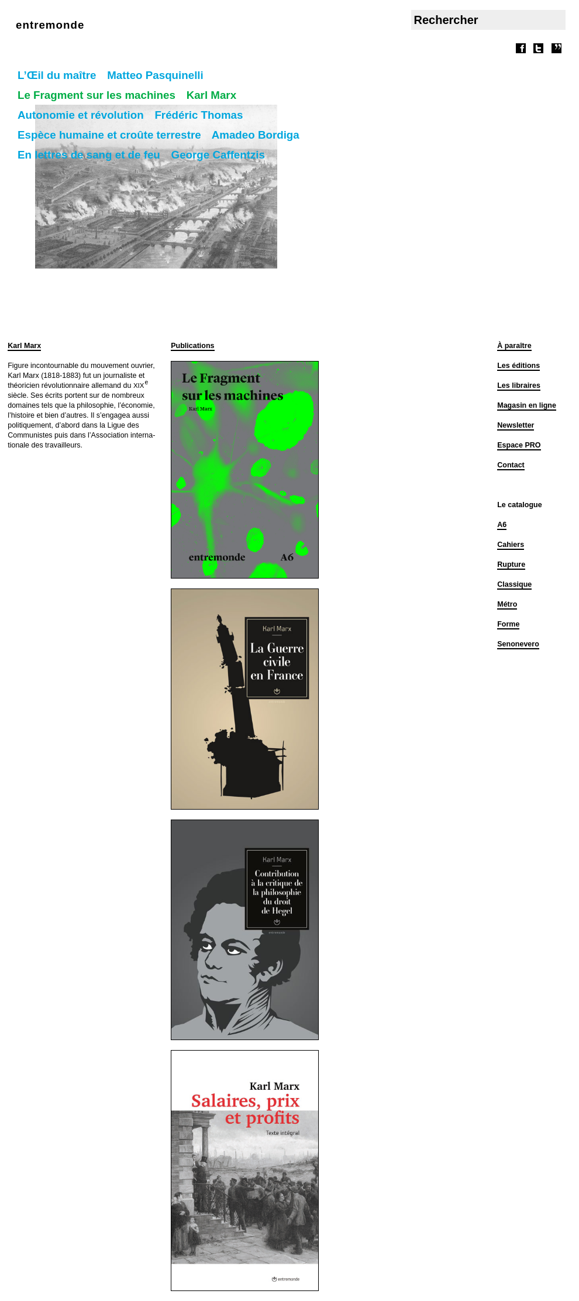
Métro (507, 604)
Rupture (511, 564)
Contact (511, 465)
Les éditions (518, 366)
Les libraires (518, 385)
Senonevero (518, 644)
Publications (192, 346)
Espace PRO (518, 445)
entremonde (50, 25)
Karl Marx (24, 346)
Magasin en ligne (526, 405)
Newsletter (515, 425)
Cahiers (510, 545)
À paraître (514, 346)
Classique (514, 584)
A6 (501, 525)
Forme (508, 624)
